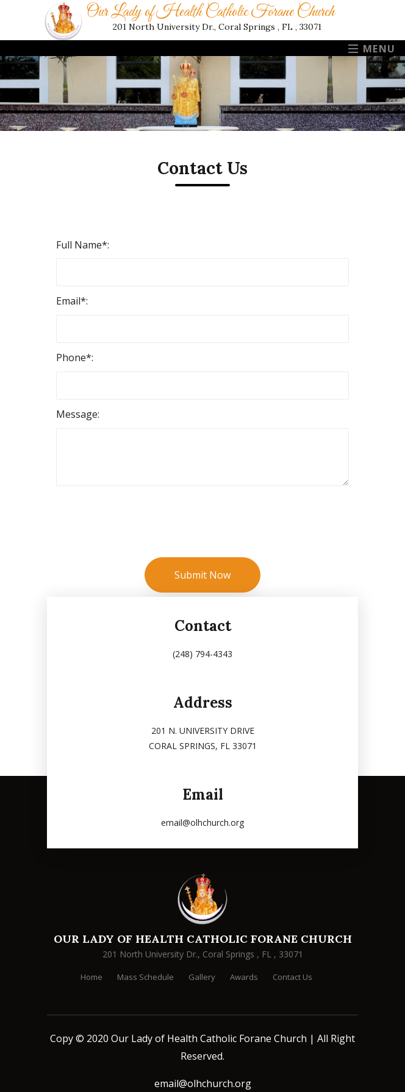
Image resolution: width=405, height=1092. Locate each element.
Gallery (201, 976)
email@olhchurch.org (202, 1083)
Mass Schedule (145, 976)
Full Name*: (82, 245)
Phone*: (74, 357)
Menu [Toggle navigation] (372, 48)
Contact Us (292, 976)
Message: (77, 414)
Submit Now (202, 575)
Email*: (72, 301)
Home (91, 976)
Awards (244, 976)
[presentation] (149, 533)
